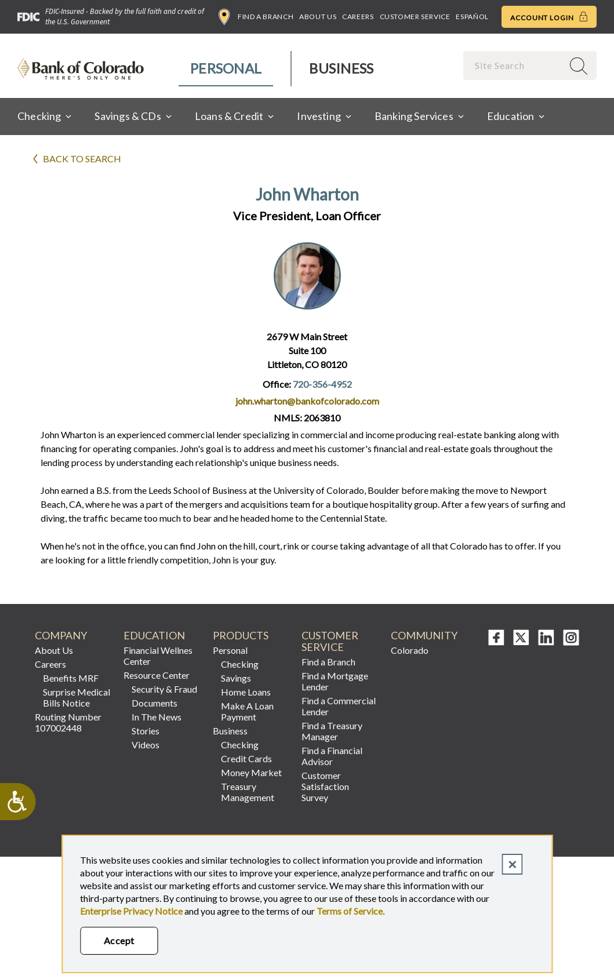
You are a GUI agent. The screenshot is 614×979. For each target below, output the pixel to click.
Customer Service (415, 16)
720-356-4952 (322, 384)
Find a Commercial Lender (338, 706)
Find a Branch (256, 17)
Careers (357, 16)
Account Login (549, 17)
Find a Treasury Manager (331, 731)
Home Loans (246, 691)
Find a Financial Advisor (331, 756)
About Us (317, 16)
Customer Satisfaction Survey (325, 786)
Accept (119, 940)
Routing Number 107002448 (68, 722)
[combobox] (514, 65)
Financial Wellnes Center (157, 656)
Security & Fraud (164, 688)
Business (341, 68)
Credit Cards (246, 758)
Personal (225, 68)
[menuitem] (226, 68)
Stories (145, 730)
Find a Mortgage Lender (334, 681)
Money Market (251, 772)
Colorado (409, 650)
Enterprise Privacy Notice (131, 910)
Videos (145, 744)
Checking (240, 663)
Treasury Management (247, 792)
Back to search (82, 158)
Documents (154, 702)
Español (472, 16)
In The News (156, 716)
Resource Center (156, 674)
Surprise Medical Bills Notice (76, 697)
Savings (236, 677)
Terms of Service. (350, 910)
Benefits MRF (71, 677)
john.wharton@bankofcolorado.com (307, 400)
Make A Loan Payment (247, 711)
